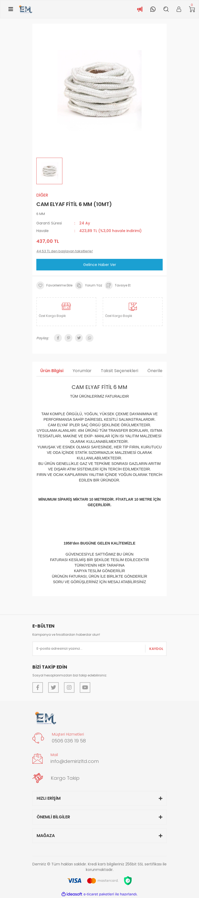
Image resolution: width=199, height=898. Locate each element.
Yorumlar (82, 371)
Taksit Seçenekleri (119, 371)
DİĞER (42, 195)
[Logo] (25, 9)
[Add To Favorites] (54, 285)
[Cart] (192, 9)
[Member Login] (179, 9)
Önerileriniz (159, 371)
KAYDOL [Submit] (156, 648)
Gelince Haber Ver (99, 264)
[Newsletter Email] (99, 649)
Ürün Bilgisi (51, 371)
